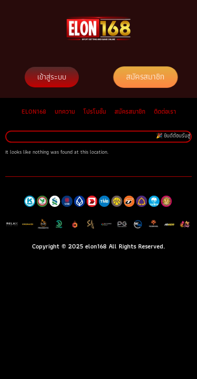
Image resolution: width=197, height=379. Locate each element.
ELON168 (34, 111)
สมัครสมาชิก (130, 111)
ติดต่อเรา (165, 111)
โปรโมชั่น (95, 111)
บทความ (65, 111)
